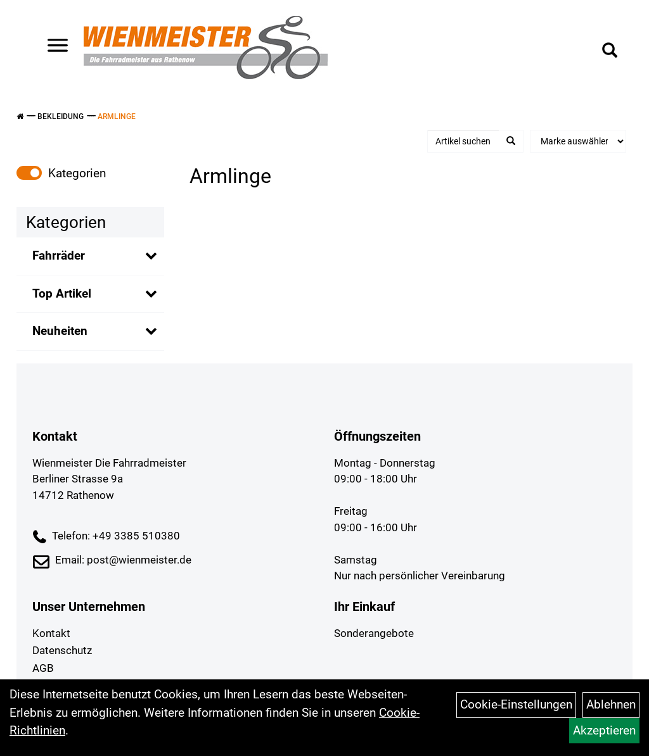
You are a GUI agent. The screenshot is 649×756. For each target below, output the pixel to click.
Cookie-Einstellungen (516, 704)
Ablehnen (611, 704)
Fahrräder (58, 255)
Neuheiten (59, 331)
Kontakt (51, 633)
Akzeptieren (604, 730)
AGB (43, 668)
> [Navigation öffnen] (53, 46)
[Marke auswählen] (578, 141)
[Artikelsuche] (609, 52)
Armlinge (117, 116)
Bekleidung (60, 116)
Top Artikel (61, 293)
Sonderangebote (374, 633)
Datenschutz (62, 650)
